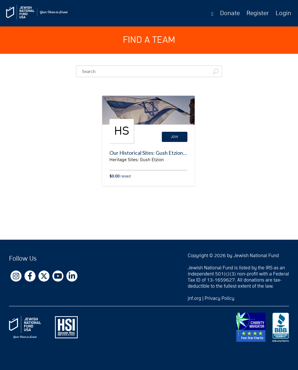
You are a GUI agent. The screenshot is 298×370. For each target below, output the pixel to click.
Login (283, 13)
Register (257, 13)
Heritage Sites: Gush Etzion (136, 159)
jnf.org (194, 298)
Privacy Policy (219, 298)
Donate (230, 13)
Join (174, 136)
